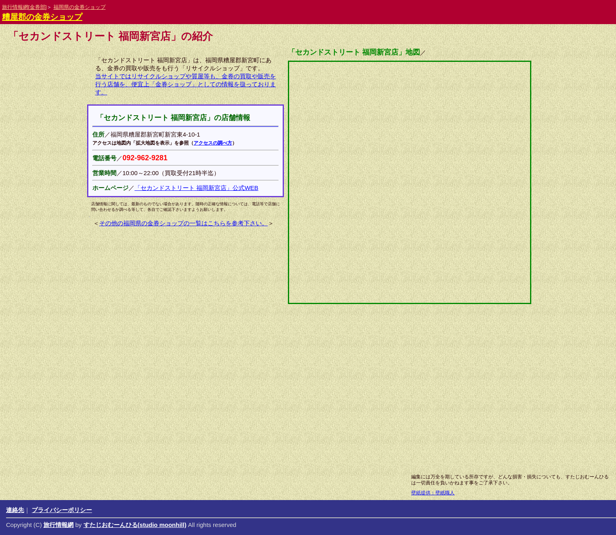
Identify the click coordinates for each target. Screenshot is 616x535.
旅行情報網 (58, 524)
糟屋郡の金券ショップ (42, 16)
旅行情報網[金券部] (24, 7)
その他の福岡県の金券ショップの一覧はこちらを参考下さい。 (183, 223)
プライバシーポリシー (62, 509)
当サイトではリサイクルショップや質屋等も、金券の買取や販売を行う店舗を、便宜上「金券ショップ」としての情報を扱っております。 (185, 84)
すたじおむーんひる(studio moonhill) (135, 524)
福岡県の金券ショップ (79, 7)
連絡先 (15, 509)
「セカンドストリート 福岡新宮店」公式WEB (196, 187)
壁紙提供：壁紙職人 (433, 493)
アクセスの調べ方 (213, 143)
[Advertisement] (288, 405)
